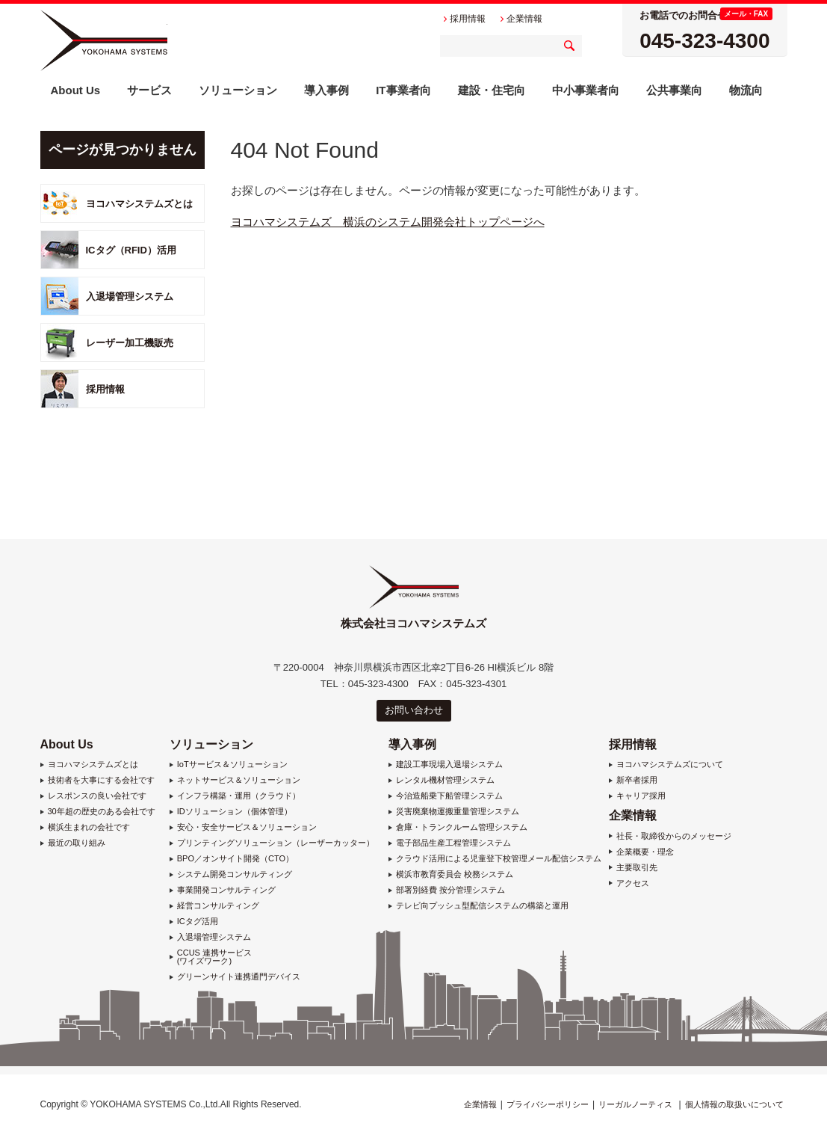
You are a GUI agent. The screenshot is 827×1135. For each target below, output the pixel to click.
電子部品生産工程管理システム (453, 843)
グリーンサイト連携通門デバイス (238, 977)
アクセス (632, 883)
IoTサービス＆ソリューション (232, 764)
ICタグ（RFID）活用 (131, 250)
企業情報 (633, 815)
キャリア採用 (641, 796)
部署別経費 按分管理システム (450, 890)
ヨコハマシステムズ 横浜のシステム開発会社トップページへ (388, 221)
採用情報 (105, 389)
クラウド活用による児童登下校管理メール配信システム (498, 859)
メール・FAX (746, 14)
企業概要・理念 (645, 852)
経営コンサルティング (218, 906)
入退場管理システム (129, 296)
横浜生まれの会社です (89, 827)
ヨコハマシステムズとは (139, 203)
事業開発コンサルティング (226, 890)
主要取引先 (636, 868)
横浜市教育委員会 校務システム (454, 874)
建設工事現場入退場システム (449, 764)
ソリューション (211, 744)
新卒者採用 (636, 780)
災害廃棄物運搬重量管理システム (457, 812)
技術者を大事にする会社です (101, 780)
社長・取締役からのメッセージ (673, 836)
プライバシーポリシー (548, 1104)
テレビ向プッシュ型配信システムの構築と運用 (482, 906)
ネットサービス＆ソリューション (238, 780)
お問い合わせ (414, 710)
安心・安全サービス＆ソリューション (247, 827)
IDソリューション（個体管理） (234, 812)
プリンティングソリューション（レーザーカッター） (275, 843)
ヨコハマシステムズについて (669, 764)
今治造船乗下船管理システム (449, 796)
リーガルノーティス (635, 1104)
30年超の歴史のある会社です (101, 812)
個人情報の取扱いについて (734, 1104)
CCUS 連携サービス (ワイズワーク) (214, 957)
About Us (66, 744)
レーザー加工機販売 (129, 342)
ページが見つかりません (122, 149)
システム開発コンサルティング (234, 874)
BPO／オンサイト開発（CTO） (235, 859)
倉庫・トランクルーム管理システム (461, 827)
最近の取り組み (76, 843)
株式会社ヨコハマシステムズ (103, 40)
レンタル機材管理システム (445, 780)
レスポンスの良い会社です (97, 796)
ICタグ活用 (197, 921)
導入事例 (412, 744)
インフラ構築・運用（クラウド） (238, 796)
